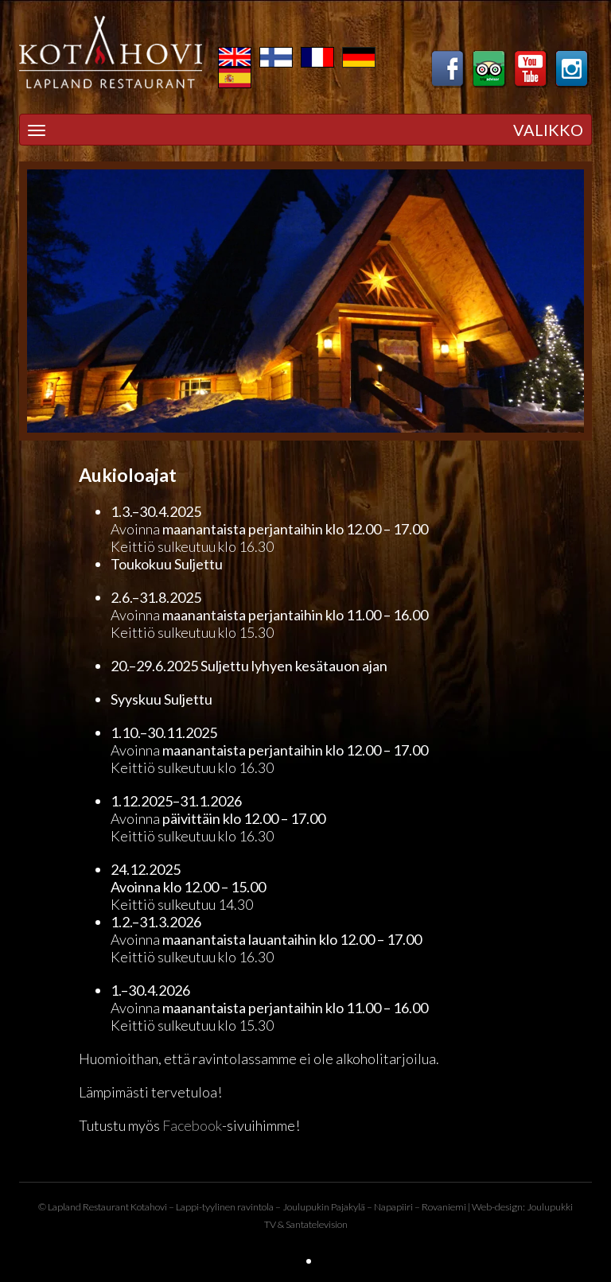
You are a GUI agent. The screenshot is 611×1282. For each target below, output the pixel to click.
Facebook (192, 1125)
